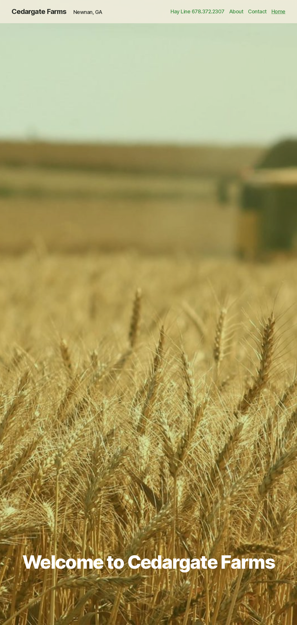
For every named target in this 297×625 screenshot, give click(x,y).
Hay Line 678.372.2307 (197, 11)
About (236, 11)
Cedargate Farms (39, 11)
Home (278, 11)
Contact (257, 11)
